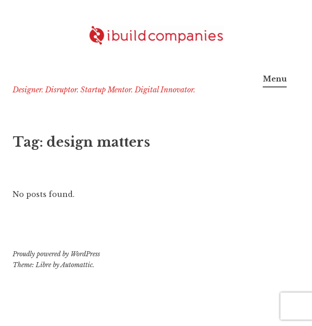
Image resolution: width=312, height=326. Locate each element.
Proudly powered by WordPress (56, 254)
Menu (275, 78)
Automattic (77, 265)
